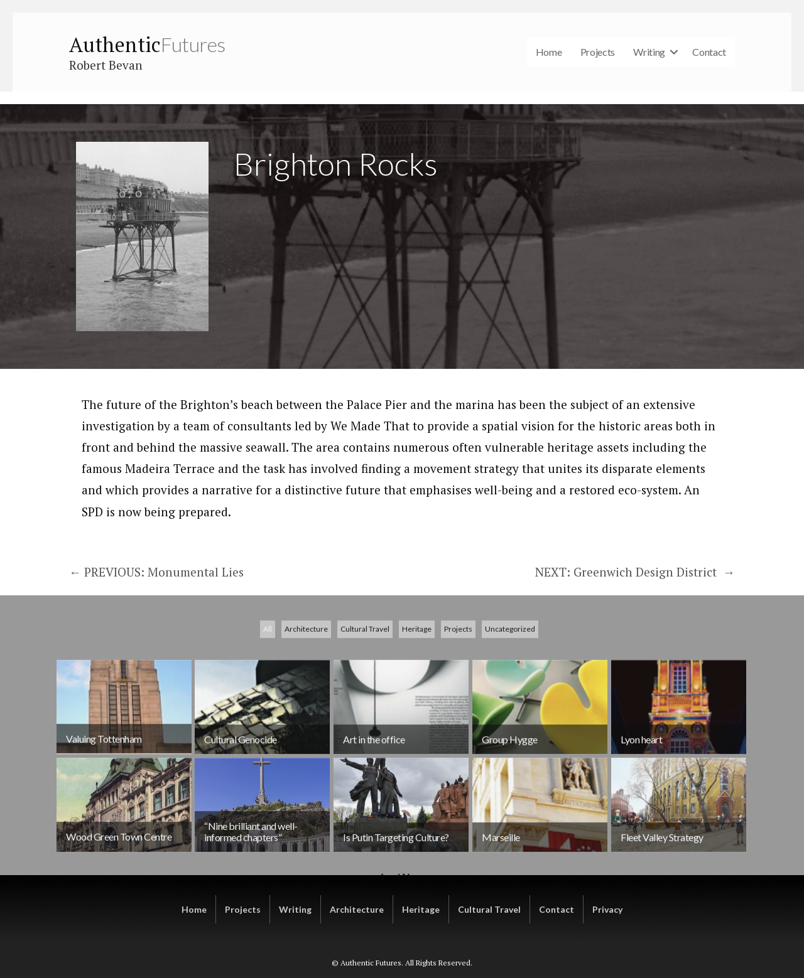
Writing (649, 52)
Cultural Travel (364, 695)
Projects (598, 52)
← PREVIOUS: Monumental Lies (156, 572)
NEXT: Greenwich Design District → (635, 572)
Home (549, 52)
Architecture (306, 695)
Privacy (607, 909)
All (267, 695)
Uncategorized (510, 695)
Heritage (417, 695)
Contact (709, 52)
